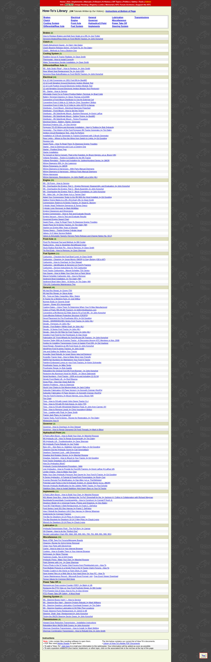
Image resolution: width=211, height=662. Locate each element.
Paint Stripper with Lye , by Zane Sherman (61, 562)
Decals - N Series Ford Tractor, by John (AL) (61, 329)
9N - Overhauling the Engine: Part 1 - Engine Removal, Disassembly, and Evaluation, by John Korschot (86, 186)
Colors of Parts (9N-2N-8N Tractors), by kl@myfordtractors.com (69, 310)
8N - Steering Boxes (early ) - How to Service (62, 600)
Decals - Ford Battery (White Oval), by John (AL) (63, 326)
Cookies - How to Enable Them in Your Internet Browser (66, 551)
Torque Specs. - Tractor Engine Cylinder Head (62, 230)
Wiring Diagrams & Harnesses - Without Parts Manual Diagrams (70, 172)
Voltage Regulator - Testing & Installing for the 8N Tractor (67, 158)
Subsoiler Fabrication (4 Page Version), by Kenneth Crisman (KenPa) (72, 393)
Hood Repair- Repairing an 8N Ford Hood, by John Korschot (68, 346)
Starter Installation (50, 152)
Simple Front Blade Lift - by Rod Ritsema (60, 379)
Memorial (110, 5)
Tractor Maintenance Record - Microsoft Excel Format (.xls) (68, 576)
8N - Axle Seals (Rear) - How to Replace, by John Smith (66, 68)
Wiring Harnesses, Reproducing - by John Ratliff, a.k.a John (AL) (70, 177)
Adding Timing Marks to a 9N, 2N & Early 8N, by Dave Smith (68, 200)
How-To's (69, 5)
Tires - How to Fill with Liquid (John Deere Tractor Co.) (66, 401)
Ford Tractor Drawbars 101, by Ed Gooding (61, 461)
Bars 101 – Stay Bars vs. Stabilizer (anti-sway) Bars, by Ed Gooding (71, 447)
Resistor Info (48, 141)
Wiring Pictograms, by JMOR (55, 166)
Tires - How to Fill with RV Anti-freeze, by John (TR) (64, 404)
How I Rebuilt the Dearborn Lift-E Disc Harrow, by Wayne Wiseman (71, 511)
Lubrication (117, 17)
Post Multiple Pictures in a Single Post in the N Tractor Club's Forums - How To (76, 568)
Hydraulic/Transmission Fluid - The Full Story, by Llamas (66, 528)
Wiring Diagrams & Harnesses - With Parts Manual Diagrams (68, 169)
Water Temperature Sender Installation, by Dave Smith (66, 62)
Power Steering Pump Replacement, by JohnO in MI (65, 611)
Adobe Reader (63, 643)
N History (106, 2)
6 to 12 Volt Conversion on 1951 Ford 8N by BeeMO (65, 80)
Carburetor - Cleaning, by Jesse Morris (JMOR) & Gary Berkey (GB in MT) (74, 259)
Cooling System (51, 23)
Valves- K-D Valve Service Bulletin (57, 233)
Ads (68, 2)
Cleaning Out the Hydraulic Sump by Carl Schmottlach (66, 450)
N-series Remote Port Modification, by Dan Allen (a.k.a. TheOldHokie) (72, 480)
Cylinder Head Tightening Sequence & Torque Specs (65, 205)
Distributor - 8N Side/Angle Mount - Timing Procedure (65, 119)
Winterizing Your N (51, 421)
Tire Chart (47, 398)
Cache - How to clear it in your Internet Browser (63, 549)
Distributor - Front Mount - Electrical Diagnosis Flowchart (67, 108)
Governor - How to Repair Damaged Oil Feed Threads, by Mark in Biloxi (73, 430)
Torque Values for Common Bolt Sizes (59, 579)
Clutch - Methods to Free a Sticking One (60, 50)
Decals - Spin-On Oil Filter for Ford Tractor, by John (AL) (66, 332)
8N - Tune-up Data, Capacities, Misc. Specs (61, 296)
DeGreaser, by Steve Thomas (55, 554)
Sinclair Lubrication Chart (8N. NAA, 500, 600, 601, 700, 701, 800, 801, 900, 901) (77, 534)
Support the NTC (143, 5)
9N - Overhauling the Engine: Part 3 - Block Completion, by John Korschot (74, 192)
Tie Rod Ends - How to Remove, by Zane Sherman (64, 250)
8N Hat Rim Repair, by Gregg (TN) (57, 290)
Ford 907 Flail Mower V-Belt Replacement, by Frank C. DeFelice (70, 506)
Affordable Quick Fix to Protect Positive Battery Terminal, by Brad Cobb (73, 94)
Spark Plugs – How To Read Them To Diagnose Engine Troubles (70, 144)
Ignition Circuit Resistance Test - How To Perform (63, 133)
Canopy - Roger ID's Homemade (56, 304)
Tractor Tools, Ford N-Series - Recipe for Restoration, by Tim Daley (71, 418)
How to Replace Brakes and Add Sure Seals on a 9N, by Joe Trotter (71, 36)
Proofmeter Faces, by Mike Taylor (57, 365)
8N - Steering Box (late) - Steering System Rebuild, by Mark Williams (72, 602)
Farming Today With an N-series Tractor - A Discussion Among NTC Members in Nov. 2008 (81, 340)
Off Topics (117, 2)
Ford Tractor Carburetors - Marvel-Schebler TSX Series (66, 270)
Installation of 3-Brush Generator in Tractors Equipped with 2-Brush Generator (76, 136)
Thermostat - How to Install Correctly (58, 59)
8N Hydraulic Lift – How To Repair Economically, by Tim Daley (69, 439)
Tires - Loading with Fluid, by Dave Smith (60, 412)
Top (203, 655)
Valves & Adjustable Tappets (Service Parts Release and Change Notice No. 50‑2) (77, 236)
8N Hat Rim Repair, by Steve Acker (58, 293)
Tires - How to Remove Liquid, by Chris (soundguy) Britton (67, 409)
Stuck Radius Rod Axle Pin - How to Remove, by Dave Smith (68, 248)
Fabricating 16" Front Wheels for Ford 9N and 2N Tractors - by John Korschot (75, 338)
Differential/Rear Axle (54, 26)
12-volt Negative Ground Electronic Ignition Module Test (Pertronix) (71, 89)
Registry (93, 5)
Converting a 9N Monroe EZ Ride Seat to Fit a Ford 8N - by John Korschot (74, 313)
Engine (74, 20)
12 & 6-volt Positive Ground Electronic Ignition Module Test (67, 86)
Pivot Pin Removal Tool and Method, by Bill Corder (64, 242)
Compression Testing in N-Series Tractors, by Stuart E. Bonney (69, 203)
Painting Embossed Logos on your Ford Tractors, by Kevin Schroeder (72, 362)
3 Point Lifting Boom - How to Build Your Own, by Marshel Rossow (71, 436)
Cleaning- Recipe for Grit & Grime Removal (61, 543)
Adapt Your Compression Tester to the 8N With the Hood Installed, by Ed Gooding (77, 197)
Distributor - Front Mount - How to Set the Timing (63, 111)
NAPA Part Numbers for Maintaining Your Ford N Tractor (66, 360)
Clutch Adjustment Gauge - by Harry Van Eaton (63, 45)
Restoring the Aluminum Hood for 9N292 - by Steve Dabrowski (69, 374)
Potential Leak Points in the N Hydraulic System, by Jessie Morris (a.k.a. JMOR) (76, 483)
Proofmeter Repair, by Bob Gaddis (57, 368)
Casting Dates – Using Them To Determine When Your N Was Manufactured (75, 307)
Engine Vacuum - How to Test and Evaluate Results (64, 216)
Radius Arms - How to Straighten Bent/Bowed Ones (64, 245)
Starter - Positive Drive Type (55, 149)
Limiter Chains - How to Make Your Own (60, 472)
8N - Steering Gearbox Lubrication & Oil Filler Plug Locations (68, 608)
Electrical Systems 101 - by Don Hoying (59, 124)
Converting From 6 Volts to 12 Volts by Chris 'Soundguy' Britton (69, 102)
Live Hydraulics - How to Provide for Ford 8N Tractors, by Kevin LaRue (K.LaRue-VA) (79, 469)
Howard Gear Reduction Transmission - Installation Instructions (69, 623)
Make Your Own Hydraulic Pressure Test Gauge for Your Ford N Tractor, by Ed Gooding (80, 474)
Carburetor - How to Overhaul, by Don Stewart (62, 262)
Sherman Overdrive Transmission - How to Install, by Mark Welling (71, 628)
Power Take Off (119, 23)
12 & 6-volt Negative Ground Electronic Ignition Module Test (68, 83)
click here (66, 646)
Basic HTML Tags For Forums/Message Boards (63, 540)
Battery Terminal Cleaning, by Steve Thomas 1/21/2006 (66, 97)
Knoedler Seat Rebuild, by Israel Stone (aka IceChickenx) (67, 354)
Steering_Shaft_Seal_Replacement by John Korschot (65, 614)
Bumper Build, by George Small (56, 302)
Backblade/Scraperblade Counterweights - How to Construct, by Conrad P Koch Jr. (78, 500)
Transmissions (142, 17)
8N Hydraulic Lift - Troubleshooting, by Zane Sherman (65, 441)
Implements (77, 2)
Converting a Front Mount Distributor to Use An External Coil (68, 100)
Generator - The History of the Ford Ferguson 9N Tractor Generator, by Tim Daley (77, 130)
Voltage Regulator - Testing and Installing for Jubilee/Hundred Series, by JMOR (76, 160)
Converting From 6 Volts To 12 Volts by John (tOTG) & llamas (69, 105)
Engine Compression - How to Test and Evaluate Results (67, 214)
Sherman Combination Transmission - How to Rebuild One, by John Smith (74, 631)
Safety (134, 2)
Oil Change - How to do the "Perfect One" (60, 531)
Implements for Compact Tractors (57, 514)
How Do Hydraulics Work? (54, 463)
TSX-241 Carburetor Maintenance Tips (59, 284)
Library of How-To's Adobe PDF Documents (121, 643)
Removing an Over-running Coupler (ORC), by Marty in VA (67, 585)
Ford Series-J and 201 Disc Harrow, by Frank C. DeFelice (67, 508)
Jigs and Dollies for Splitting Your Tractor (60, 351)
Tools (141, 2)
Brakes (47, 17)
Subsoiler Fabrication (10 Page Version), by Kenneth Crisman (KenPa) (72, 390)
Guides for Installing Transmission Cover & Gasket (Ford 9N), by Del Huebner (75, 343)
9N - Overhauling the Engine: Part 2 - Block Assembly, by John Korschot (73, 189)
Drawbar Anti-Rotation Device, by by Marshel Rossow (65, 455)
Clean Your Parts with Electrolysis (57, 546)
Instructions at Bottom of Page (121, 11)
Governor (93, 20)
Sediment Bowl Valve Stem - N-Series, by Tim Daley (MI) (67, 282)
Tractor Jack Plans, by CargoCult (57, 415)
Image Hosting (81, 5)
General (92, 17)
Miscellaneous (119, 20)
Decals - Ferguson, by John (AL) (56, 324)
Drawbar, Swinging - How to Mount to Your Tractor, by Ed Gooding (71, 458)
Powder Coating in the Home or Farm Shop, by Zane (65, 571)
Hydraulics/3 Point (97, 23)
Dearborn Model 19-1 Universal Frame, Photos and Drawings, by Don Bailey (75, 503)
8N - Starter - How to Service (55, 91)
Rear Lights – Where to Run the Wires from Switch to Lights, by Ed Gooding (75, 138)
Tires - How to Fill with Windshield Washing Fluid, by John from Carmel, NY (74, 407)
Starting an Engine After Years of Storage (60, 228)
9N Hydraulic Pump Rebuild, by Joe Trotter (61, 444)
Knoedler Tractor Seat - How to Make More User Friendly (67, 357)
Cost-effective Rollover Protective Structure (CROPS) (65, 315)
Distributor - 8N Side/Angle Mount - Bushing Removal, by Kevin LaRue (72, 113)
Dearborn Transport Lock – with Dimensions (61, 452)
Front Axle (76, 23)
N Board (97, 2)
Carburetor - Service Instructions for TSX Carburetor (65, 268)
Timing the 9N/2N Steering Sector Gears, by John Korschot (68, 616)
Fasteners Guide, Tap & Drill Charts (58, 557)
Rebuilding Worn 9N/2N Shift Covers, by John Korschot (66, 625)
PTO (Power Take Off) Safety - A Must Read (61, 593)
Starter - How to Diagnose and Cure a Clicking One (64, 147)
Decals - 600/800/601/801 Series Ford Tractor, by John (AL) (68, 321)
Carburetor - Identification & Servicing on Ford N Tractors (67, 265)
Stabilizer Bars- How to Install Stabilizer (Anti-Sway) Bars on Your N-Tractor (74, 488)
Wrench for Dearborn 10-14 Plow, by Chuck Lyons (64, 522)
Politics (126, 2)
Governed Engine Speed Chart (56, 219)
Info (62, 5)
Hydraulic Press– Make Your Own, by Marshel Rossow (66, 560)
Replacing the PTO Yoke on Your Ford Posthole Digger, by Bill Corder (72, 588)
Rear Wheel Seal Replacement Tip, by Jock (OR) (63, 71)
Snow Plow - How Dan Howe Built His (59, 382)
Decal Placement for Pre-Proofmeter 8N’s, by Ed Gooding (67, 318)
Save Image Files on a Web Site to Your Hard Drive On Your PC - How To (74, 573)
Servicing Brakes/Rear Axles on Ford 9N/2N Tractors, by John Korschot (73, 39)
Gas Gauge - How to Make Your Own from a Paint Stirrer (67, 273)
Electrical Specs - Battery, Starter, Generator (61, 122)
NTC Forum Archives (124, 5)
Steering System (120, 26)
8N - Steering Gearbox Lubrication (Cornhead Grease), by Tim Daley (72, 605)
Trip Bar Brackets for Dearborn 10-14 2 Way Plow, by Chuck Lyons (71, 519)
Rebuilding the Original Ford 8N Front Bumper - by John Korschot (70, 371)
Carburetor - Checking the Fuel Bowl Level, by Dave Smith (67, 257)
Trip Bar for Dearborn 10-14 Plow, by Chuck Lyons (64, 517)
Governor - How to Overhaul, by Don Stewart (62, 427)
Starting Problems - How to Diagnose (58, 385)
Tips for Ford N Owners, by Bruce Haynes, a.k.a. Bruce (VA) (68, 396)
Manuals (88, 2)
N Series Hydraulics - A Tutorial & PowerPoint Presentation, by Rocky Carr (74, 477)
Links (101, 5)
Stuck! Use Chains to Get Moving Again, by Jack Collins (66, 387)
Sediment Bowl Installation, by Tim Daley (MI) (62, 279)
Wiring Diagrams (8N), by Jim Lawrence (59, 163)
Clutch (47, 20)
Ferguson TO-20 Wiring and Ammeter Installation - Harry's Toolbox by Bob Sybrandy (78, 127)
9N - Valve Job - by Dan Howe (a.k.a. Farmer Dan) (64, 194)
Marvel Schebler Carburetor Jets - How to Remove (64, 276)
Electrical (75, 17)
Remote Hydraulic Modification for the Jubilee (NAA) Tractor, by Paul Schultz (75, 486)
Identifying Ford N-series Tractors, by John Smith (63, 349)
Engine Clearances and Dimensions (58, 211)
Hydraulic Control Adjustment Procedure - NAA (62, 466)
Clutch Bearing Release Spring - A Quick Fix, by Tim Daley (67, 48)
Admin (148, 2)
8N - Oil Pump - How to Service (56, 183)
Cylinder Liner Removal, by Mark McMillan (61, 208)
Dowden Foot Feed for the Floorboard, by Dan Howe (65, 335)
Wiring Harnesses (50, 174)
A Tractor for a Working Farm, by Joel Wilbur (61, 299)
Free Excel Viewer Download (106, 576)
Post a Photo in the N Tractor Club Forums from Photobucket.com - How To (74, 565)
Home (62, 2)
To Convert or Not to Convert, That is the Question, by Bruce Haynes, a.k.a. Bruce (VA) (79, 155)
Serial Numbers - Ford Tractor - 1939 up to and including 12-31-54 (71, 376)
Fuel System (77, 26)
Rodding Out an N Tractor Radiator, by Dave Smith (64, 57)
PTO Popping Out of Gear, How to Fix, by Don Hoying (65, 591)
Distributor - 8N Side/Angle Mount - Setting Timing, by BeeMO (69, 116)
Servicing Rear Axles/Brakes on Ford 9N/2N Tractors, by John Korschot (73, 74)
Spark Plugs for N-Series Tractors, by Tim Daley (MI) (65, 225)
